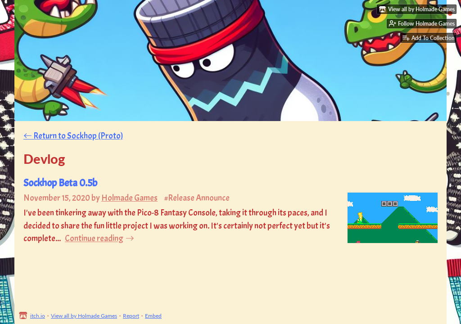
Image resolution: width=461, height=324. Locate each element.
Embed (153, 315)
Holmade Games (129, 198)
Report (131, 315)
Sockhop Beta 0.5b (60, 182)
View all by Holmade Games (84, 315)
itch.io (37, 315)
